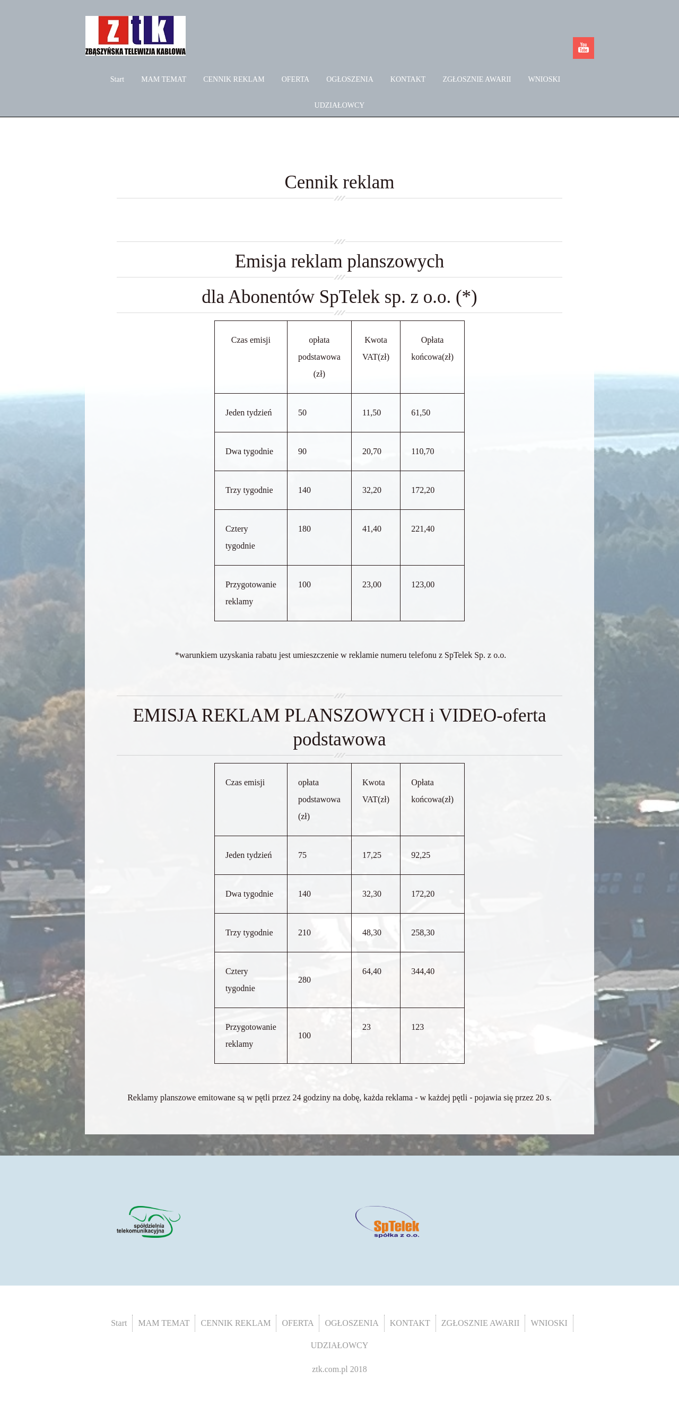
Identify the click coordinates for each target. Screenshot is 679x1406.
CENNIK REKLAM (234, 79)
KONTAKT (408, 79)
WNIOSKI (544, 79)
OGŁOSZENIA (349, 79)
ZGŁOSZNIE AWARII (476, 79)
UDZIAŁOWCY (340, 105)
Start (117, 79)
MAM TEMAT (163, 79)
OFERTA (296, 79)
